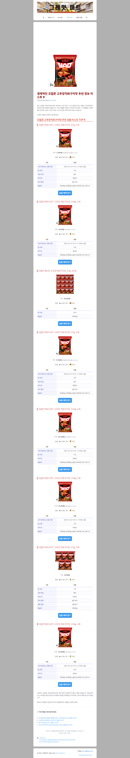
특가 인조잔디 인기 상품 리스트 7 (49, 723)
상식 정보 (60, 18)
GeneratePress (60, 753)
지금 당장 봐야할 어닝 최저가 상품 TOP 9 (51, 720)
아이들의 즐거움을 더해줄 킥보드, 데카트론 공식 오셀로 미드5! (58, 718)
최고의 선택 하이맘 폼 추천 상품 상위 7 (49, 742)
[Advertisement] (65, 39)
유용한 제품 (79, 18)
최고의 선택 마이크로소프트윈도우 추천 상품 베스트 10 (55, 725)
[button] (86, 17)
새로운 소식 (51, 18)
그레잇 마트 (69, 18)
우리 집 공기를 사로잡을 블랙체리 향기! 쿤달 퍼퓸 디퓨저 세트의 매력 (57, 740)
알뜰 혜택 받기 (65, 192)
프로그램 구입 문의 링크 (85, 755)
